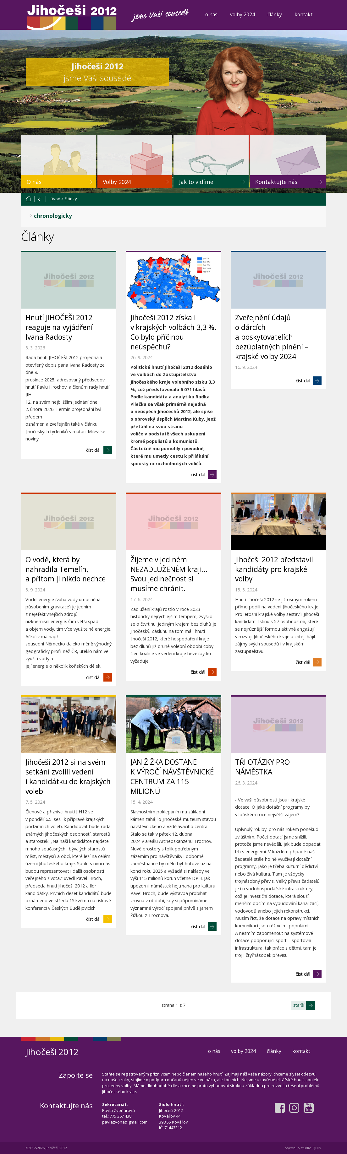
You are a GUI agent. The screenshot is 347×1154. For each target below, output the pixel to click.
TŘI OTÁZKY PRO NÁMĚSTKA (262, 767)
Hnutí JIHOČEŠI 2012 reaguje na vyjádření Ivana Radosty (59, 327)
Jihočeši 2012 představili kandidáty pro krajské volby (275, 569)
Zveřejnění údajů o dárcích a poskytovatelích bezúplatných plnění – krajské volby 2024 (272, 337)
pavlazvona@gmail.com (124, 1122)
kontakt (303, 14)
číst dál (93, 450)
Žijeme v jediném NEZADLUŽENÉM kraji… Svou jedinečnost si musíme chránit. (169, 574)
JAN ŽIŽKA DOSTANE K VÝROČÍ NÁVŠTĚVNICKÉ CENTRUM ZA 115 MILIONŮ (172, 776)
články (274, 14)
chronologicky (53, 215)
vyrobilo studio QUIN (303, 1148)
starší (298, 1005)
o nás (211, 14)
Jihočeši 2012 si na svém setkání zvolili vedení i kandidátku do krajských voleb (68, 776)
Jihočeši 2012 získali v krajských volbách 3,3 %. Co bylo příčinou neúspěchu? (173, 332)
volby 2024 (242, 14)
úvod (55, 199)
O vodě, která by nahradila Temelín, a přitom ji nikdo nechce (65, 569)
